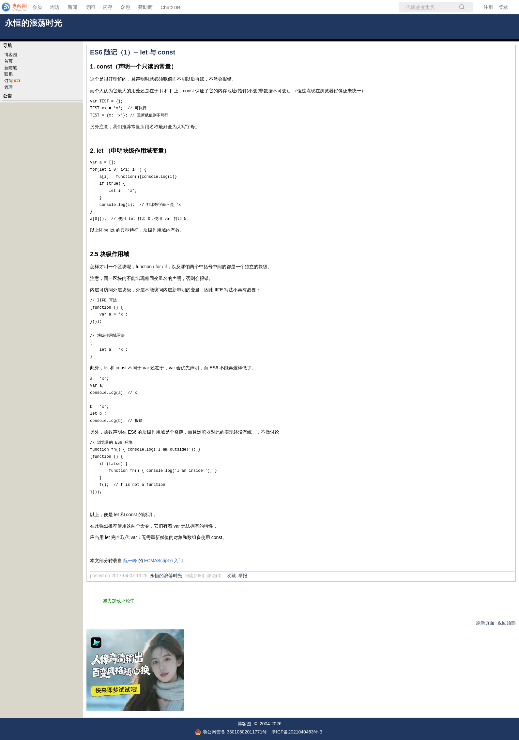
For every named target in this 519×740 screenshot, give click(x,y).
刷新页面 (485, 622)
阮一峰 (130, 560)
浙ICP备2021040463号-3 (296, 731)
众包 (125, 7)
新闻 (72, 7)
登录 (503, 7)
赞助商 (145, 7)
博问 (90, 7)
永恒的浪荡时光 (33, 23)
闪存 (108, 7)
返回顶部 (506, 622)
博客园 (10, 54)
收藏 (231, 575)
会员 (37, 7)
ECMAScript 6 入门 (163, 560)
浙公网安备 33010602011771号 (231, 731)
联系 (8, 74)
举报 (242, 575)
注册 (488, 7)
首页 (8, 61)
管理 (8, 87)
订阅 (8, 80)
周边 (55, 7)
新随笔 (10, 67)
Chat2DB (170, 7)
